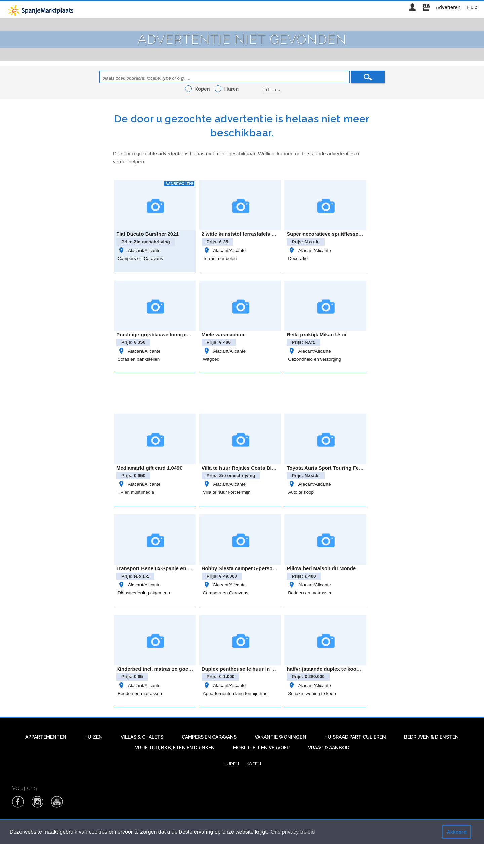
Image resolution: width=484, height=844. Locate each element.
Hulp (472, 7)
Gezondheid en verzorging (314, 359)
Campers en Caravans (140, 258)
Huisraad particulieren (355, 737)
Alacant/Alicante (139, 250)
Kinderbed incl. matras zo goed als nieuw (165, 669)
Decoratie (298, 258)
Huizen (93, 737)
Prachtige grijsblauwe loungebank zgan (163, 334)
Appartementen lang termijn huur (236, 693)
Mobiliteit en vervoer (261, 747)
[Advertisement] (242, 392)
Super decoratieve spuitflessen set (328, 234)
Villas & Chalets (142, 737)
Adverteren (448, 7)
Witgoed (211, 359)
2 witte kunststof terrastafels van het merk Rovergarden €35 (273, 234)
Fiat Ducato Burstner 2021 (147, 234)
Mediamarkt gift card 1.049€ (149, 468)
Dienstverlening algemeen (144, 592)
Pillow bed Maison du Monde (321, 568)
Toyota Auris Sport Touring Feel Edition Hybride (344, 468)
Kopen (253, 763)
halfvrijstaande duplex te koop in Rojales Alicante (346, 669)
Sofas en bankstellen (139, 359)
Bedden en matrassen (310, 592)
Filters (271, 90)
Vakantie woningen (280, 737)
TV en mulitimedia (136, 492)
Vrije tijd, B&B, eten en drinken (175, 747)
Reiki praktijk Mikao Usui (316, 334)
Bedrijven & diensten (431, 737)
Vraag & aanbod (328, 747)
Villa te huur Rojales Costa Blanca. (243, 468)
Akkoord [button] (456, 832)
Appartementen (45, 737)
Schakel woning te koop (312, 693)
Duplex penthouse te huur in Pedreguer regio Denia (263, 669)
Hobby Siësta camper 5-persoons (242, 568)
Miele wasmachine (224, 334)
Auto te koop (301, 492)
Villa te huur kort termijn (227, 492)
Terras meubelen (220, 258)
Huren (231, 763)
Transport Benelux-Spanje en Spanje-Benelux (170, 568)
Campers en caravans (209, 737)
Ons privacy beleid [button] (293, 832)
